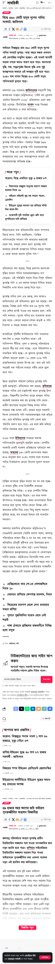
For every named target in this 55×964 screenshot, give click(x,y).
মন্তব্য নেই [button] (46, 718)
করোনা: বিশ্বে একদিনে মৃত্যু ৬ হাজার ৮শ (25, 178)
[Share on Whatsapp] (27, 709)
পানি (17, 643)
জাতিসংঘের (31, 90)
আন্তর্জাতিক (6, 13)
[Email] (17, 29)
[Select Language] (12, 948)
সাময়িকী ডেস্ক (12, 35)
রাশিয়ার (31, 848)
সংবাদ (30, 105)
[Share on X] (13, 29)
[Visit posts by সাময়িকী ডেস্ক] (5, 37)
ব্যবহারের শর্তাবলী (14, 959)
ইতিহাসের (20, 438)
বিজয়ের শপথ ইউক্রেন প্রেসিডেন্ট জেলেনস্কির (27, 768)
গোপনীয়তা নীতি (30, 955)
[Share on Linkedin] (32, 709)
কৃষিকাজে (47, 386)
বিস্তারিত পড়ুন (27, 928)
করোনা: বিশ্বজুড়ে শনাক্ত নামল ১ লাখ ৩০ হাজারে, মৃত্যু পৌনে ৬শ (25, 738)
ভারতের (14, 453)
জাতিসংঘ (12, 643)
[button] (45, 957)
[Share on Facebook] (9, 29)
